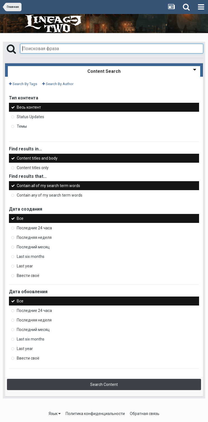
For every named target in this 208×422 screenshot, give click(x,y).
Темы (22, 126)
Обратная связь (144, 413)
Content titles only (33, 167)
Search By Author (57, 84)
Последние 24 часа (34, 228)
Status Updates (30, 117)
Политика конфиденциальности (95, 413)
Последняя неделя (34, 237)
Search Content (104, 384)
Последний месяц (33, 247)
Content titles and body (37, 158)
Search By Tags (23, 84)
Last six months (30, 256)
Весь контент (29, 107)
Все (20, 218)
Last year (25, 266)
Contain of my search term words (48, 185)
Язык (55, 413)
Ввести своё (28, 275)
